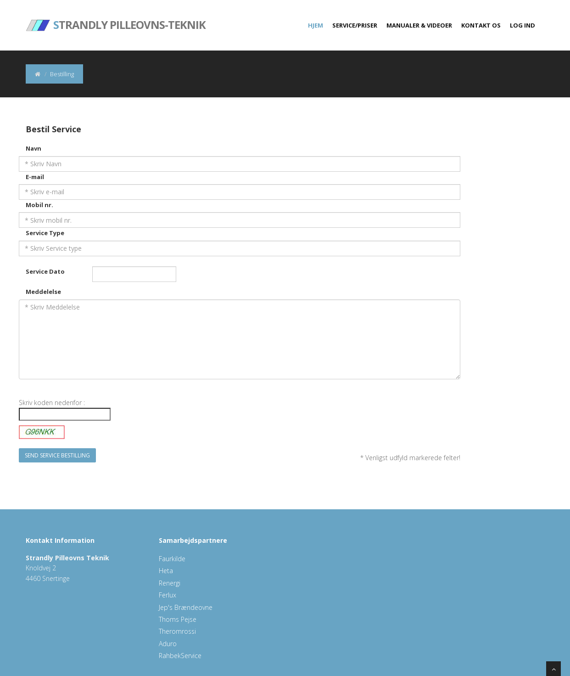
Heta (166, 570)
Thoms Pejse (177, 619)
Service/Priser (354, 25)
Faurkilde (172, 558)
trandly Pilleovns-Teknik (116, 18)
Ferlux (167, 595)
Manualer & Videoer (419, 25)
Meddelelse (43, 291)
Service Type (45, 233)
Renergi (169, 583)
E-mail (35, 177)
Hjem (315, 25)
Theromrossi (177, 631)
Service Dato (45, 271)
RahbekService (180, 655)
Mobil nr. (39, 205)
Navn (33, 148)
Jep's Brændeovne (185, 607)
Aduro (168, 643)
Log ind (522, 25)
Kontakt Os (481, 25)
